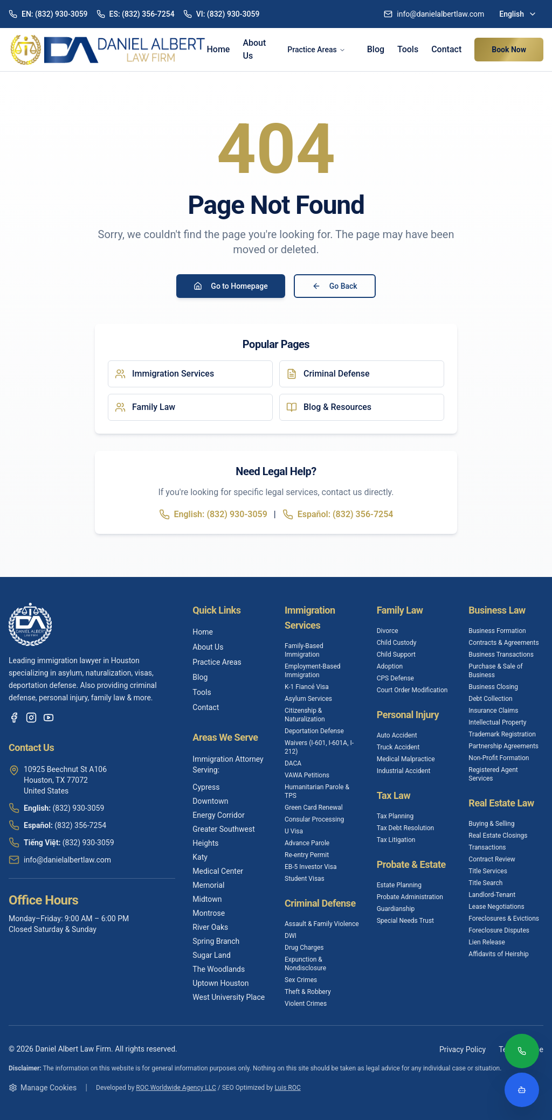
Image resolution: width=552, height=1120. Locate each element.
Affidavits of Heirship (498, 954)
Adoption (390, 666)
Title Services (487, 871)
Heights (205, 843)
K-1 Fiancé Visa (307, 687)
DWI (290, 936)
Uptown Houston (220, 983)
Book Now (509, 49)
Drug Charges (304, 947)
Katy (200, 857)
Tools (407, 49)
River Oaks (210, 927)
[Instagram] (31, 717)
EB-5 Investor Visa (311, 867)
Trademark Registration (502, 734)
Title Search (485, 883)
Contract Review (491, 859)
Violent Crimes (306, 1003)
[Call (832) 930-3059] (522, 1052)
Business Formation (497, 631)
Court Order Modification (412, 690)
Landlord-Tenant (491, 895)
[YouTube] (48, 717)
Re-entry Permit (307, 855)
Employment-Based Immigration (313, 671)
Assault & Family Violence (322, 924)
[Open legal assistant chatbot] (522, 1090)
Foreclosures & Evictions (503, 918)
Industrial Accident (404, 771)
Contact (446, 49)
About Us (254, 49)
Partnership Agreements (503, 746)
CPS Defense (395, 678)
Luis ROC (287, 1087)
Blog (375, 49)
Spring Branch (215, 941)
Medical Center (217, 871)
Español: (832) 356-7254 (338, 514)
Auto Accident (397, 735)
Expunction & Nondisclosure (305, 964)
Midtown (207, 899)
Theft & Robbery (308, 992)
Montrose (208, 913)
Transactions (487, 847)
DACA (293, 763)
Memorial (208, 885)
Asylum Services (308, 698)
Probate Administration (410, 897)
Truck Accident (398, 747)
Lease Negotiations (496, 906)
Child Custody (397, 642)
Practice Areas (316, 49)
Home (218, 49)
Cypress (205, 787)
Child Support (396, 654)
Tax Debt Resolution (405, 828)
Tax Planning (395, 816)
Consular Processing (314, 819)
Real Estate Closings (497, 835)
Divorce (387, 631)
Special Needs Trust (405, 920)
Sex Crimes (301, 980)
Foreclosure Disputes (498, 930)
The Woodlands (218, 969)
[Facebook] (14, 717)
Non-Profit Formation (498, 758)
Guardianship (396, 909)
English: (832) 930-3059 (213, 514)
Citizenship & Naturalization (305, 715)
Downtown (210, 801)
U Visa (294, 831)
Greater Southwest (223, 829)
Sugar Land (211, 955)
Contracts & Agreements (503, 642)
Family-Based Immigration (304, 650)
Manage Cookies (43, 1087)
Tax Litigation (396, 840)
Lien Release (486, 942)
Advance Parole (307, 843)
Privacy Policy (462, 1049)
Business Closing (493, 687)
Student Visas (305, 878)
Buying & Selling (491, 823)
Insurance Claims (493, 710)
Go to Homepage (230, 286)
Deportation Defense (314, 731)
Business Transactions (501, 654)
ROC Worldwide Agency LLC (176, 1087)
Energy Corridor (218, 815)
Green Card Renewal (314, 807)
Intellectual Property (497, 722)
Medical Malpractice (406, 759)
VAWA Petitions (307, 775)
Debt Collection (490, 698)
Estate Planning (399, 885)
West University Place (228, 997)
